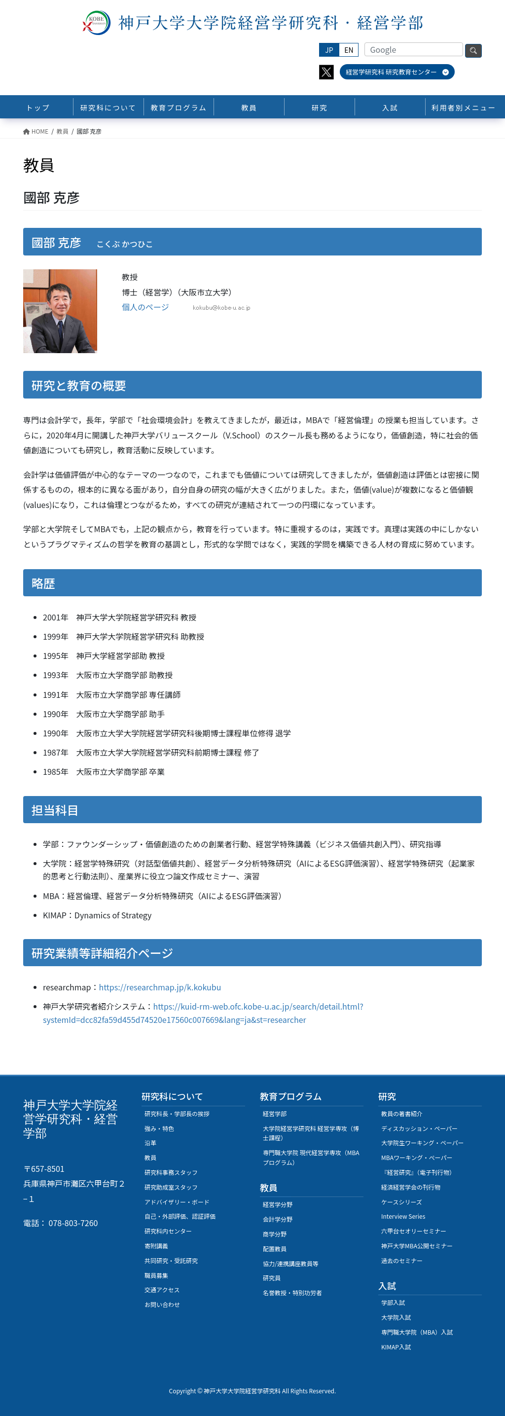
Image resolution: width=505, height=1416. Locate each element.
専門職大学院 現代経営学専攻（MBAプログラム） (311, 1157)
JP (329, 50)
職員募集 (156, 1275)
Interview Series (403, 1216)
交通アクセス (162, 1289)
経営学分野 (277, 1204)
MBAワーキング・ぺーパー (416, 1157)
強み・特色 (159, 1128)
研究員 (272, 1277)
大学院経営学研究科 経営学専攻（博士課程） (311, 1133)
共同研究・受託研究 (171, 1260)
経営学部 (275, 1113)
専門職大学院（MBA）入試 (417, 1332)
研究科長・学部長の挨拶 (177, 1113)
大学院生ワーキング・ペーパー (422, 1142)
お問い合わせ (162, 1304)
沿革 (150, 1142)
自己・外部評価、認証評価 (180, 1216)
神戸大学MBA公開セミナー (417, 1245)
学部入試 (393, 1302)
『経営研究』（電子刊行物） (418, 1172)
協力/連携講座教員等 (291, 1263)
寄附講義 (156, 1245)
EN (348, 50)
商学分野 (275, 1234)
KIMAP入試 (396, 1347)
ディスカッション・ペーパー (419, 1128)
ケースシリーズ (401, 1202)
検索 (473, 51)
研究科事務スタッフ (171, 1172)
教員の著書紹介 (402, 1113)
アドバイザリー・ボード (177, 1202)
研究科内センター (168, 1231)
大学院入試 (396, 1317)
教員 (150, 1157)
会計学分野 (277, 1219)
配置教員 (275, 1248)
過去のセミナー (402, 1260)
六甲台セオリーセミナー (413, 1231)
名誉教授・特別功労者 (292, 1292)
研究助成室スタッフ (171, 1187)
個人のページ (145, 307)
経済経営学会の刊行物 (410, 1187)
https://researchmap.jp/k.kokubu (160, 987)
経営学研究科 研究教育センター (397, 71)
